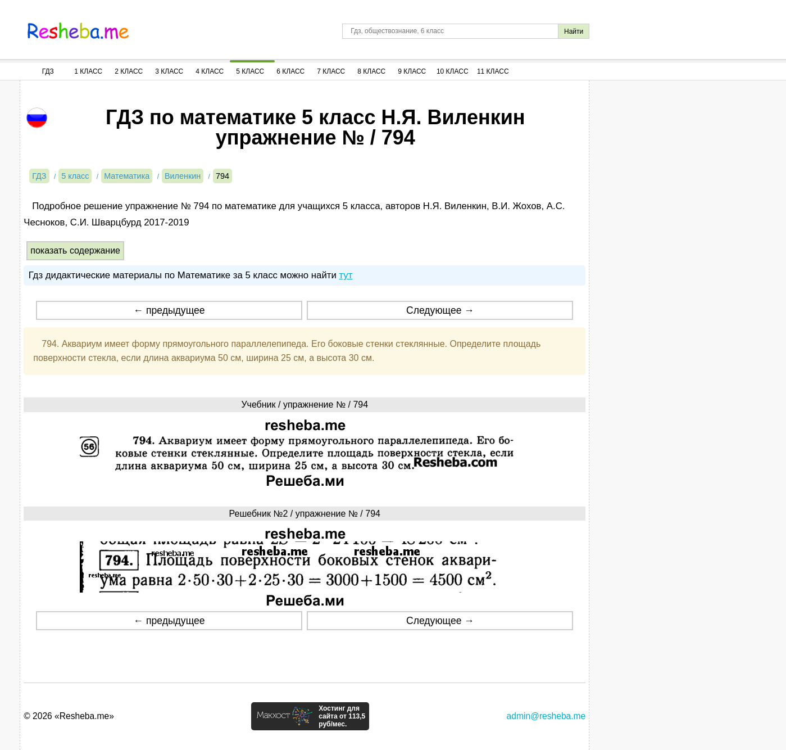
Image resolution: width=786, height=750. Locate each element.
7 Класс (331, 71)
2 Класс (129, 71)
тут (345, 275)
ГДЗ (48, 71)
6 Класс (290, 71)
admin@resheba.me (546, 716)
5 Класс (250, 71)
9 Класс (412, 71)
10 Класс (453, 71)
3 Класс (169, 71)
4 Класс (210, 71)
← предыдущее (169, 310)
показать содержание (75, 250)
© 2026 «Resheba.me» (69, 716)
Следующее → (440, 310)
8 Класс (371, 71)
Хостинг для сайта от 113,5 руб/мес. (342, 716)
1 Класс (88, 71)
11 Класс (493, 71)
